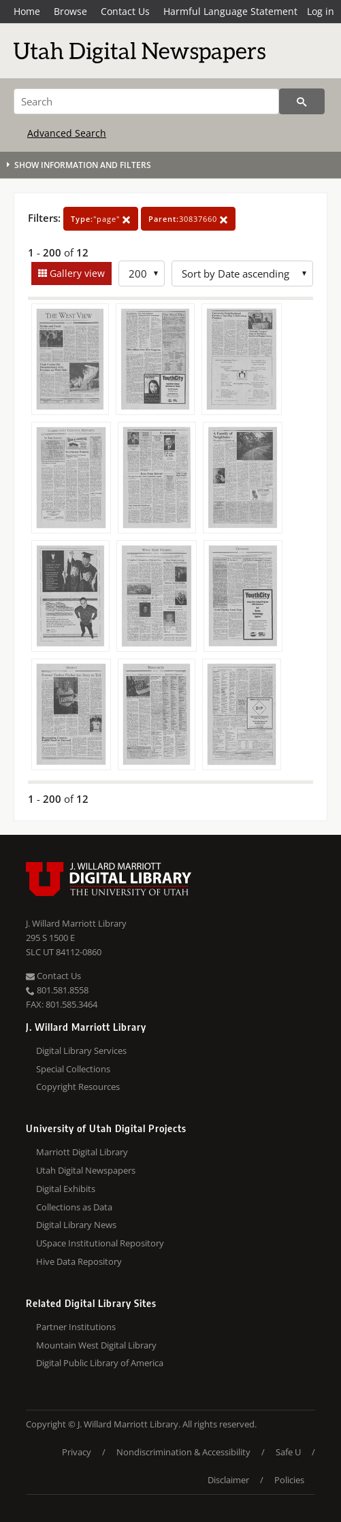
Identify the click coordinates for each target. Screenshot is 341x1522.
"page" (101, 219)
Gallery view (76, 273)
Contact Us (125, 11)
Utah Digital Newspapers (85, 1170)
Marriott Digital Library (82, 1152)
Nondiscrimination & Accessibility (183, 1452)
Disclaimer (228, 1480)
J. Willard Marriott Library (76, 923)
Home (27, 11)
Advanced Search (66, 133)
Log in (320, 11)
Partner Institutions (76, 1327)
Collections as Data (74, 1207)
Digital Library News (76, 1225)
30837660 (188, 219)
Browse (70, 11)
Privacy (76, 1452)
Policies (289, 1480)
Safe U (288, 1452)
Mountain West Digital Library (96, 1345)
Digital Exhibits (65, 1188)
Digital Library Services (81, 1050)
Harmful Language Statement (230, 11)
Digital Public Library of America (99, 1363)
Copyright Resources (78, 1086)
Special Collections (73, 1069)
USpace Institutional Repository (100, 1243)
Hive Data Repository (79, 1261)
